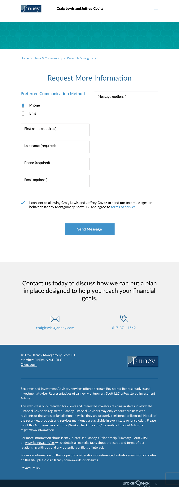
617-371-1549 (124, 328)
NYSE (50, 360)
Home (25, 58)
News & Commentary (47, 58)
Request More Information (89, 78)
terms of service (123, 207)
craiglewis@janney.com (55, 328)
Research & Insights (80, 58)
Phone (34, 105)
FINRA (39, 360)
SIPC (58, 360)
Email (33, 113)
